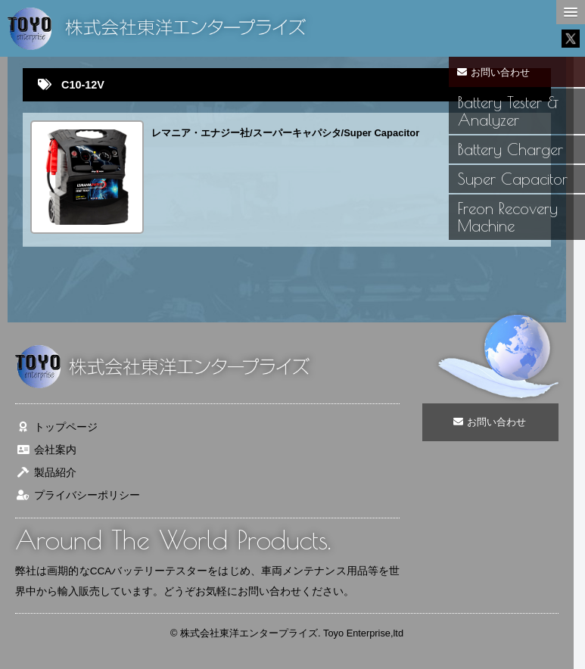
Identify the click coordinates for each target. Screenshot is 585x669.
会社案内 (45, 450)
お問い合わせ (494, 72)
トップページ (56, 427)
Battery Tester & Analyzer (508, 111)
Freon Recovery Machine (508, 217)
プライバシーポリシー (77, 495)
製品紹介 (45, 472)
